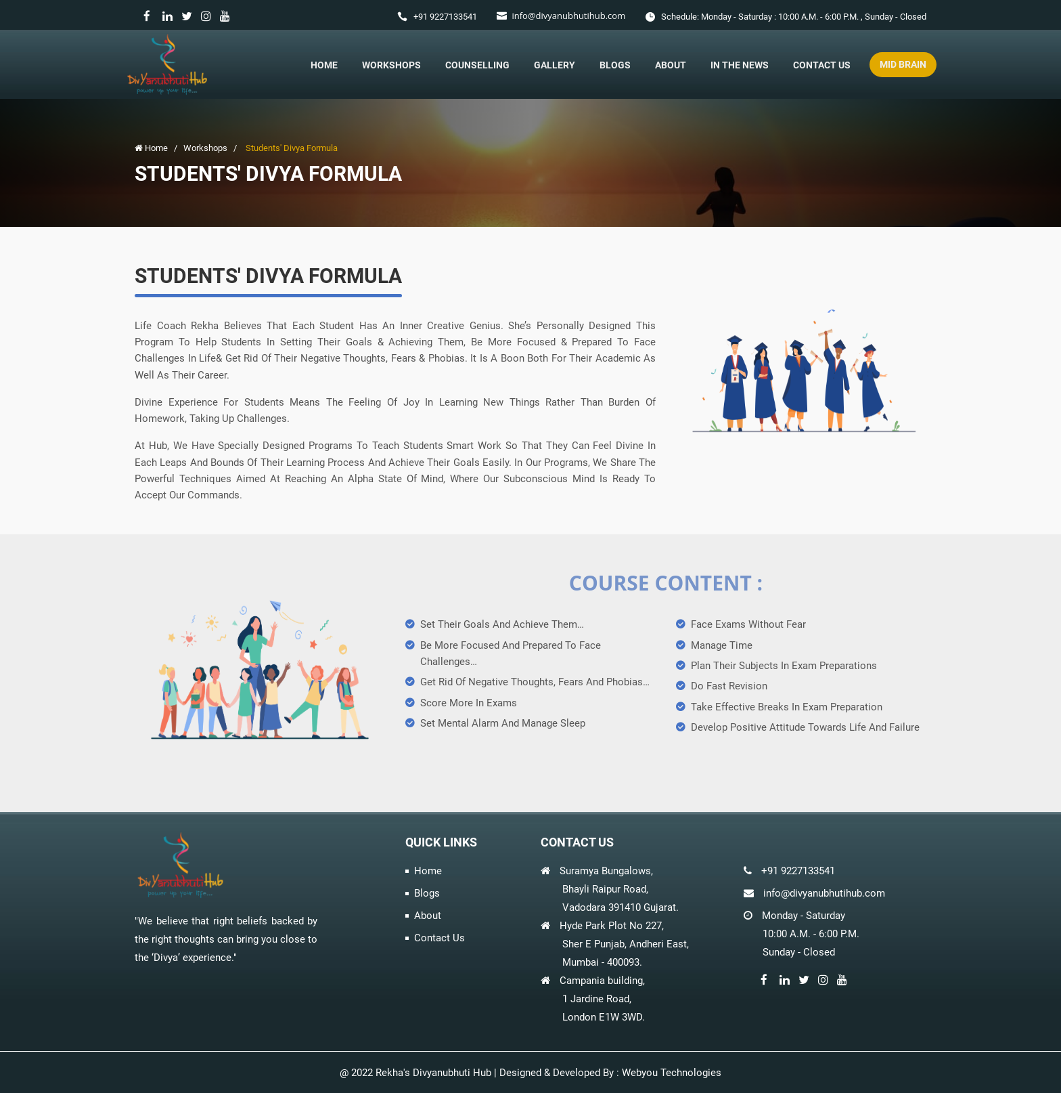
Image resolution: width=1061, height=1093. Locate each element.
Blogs (615, 65)
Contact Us (822, 65)
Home (324, 65)
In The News (739, 65)
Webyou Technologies (671, 1073)
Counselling (477, 65)
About (670, 65)
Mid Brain (903, 64)
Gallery (554, 65)
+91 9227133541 (445, 17)
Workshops (391, 65)
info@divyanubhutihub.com (568, 15)
